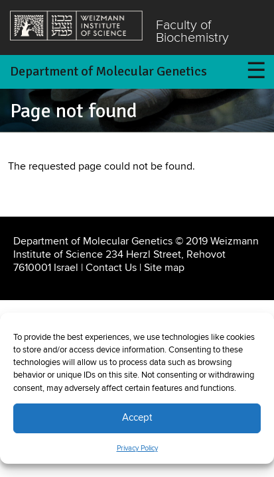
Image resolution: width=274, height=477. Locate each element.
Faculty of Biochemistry (192, 31)
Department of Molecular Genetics (108, 71)
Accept (137, 417)
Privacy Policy (137, 448)
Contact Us (111, 267)
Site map (164, 267)
